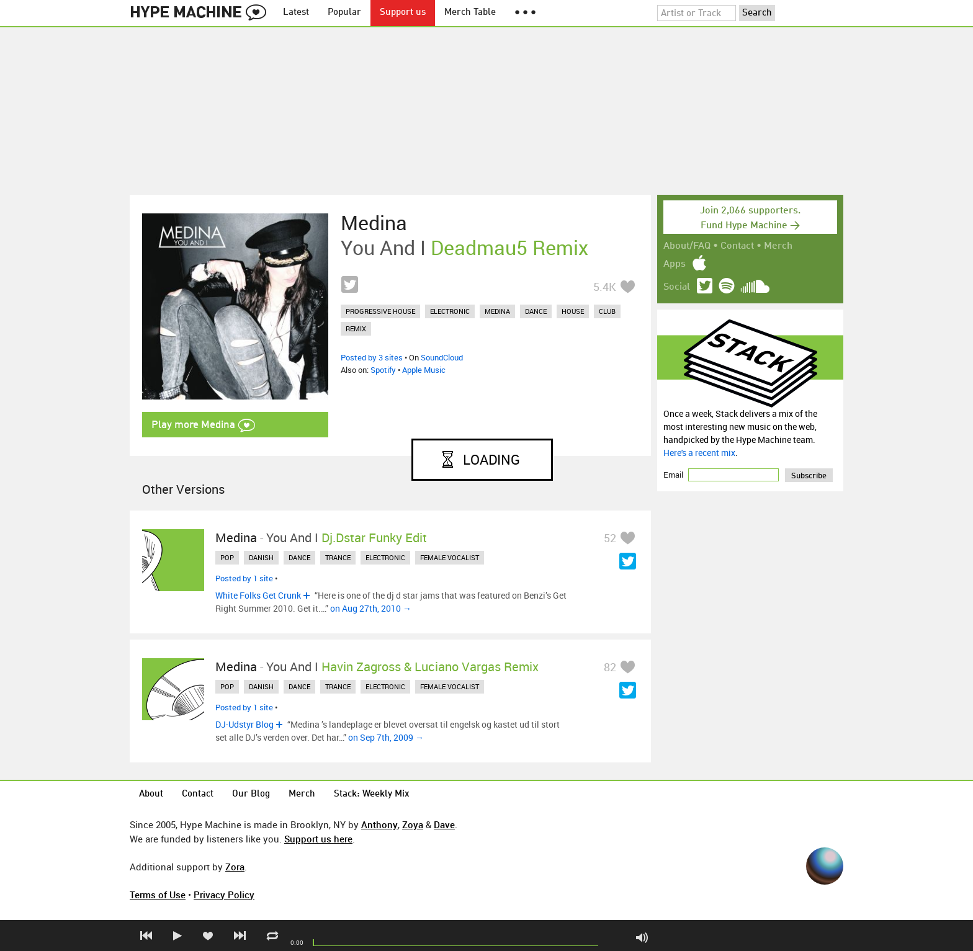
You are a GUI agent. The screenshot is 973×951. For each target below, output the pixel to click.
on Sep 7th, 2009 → (386, 737)
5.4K (604, 286)
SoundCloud (442, 357)
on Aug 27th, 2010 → (370, 608)
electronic (450, 311)
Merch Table (470, 12)
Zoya (412, 824)
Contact (737, 246)
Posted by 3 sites (372, 357)
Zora (234, 866)
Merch (778, 246)
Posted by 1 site (244, 578)
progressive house (380, 311)
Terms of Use (158, 894)
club (607, 311)
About (151, 794)
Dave (444, 824)
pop (227, 557)
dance (536, 311)
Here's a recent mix (699, 452)
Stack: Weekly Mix (372, 794)
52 (610, 537)
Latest (296, 12)
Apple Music (424, 369)
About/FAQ (687, 246)
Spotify (383, 369)
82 (610, 666)
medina (497, 311)
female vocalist (449, 557)
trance (338, 557)
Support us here (318, 839)
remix (356, 328)
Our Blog (251, 794)
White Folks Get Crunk (258, 595)
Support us (403, 12)
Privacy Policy (224, 894)
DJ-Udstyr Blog (244, 724)
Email (674, 474)
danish (261, 557)
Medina (374, 222)
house (573, 311)
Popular (344, 12)
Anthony (379, 824)
